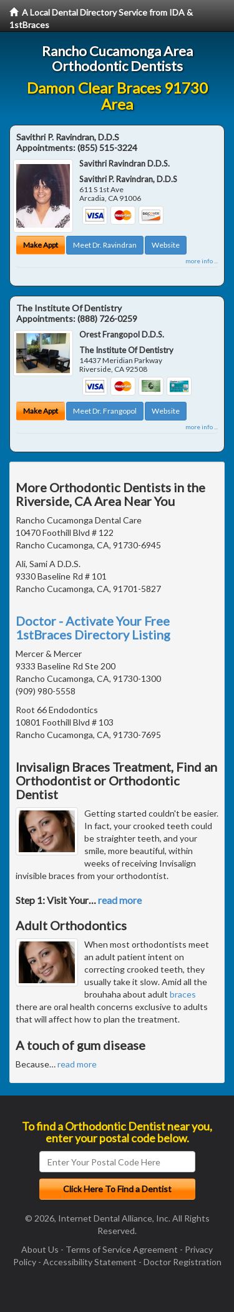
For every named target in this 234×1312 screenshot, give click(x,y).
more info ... (201, 261)
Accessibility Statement (90, 1261)
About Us (40, 1249)
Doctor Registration (183, 1261)
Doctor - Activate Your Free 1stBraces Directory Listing (93, 627)
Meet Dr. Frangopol (105, 410)
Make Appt (40, 245)
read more (120, 900)
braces (183, 994)
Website (166, 245)
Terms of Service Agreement (122, 1249)
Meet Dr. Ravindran (105, 245)
